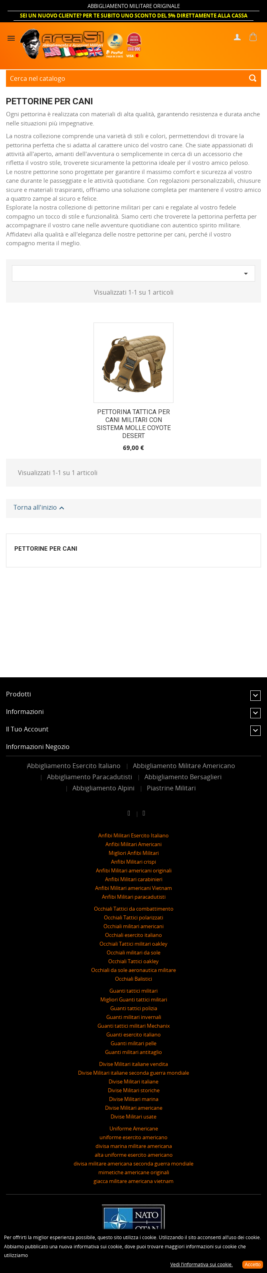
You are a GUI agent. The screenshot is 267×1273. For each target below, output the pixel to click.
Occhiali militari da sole (133, 952)
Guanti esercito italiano (133, 1034)
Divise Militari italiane (133, 1081)
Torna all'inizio (40, 508)
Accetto (253, 1264)
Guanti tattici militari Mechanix (133, 1025)
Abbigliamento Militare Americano (184, 765)
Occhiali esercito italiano (133, 935)
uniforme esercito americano (133, 1137)
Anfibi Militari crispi (133, 861)
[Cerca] (133, 78)
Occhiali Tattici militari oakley (133, 943)
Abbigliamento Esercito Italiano (74, 765)
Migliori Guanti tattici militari (133, 999)
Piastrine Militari (171, 788)
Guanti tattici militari (133, 990)
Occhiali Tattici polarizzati (133, 917)
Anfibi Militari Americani (133, 844)
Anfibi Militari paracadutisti (134, 896)
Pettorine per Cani (45, 548)
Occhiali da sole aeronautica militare (133, 970)
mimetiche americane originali (133, 1172)
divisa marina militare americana (133, 1146)
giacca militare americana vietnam (133, 1181)
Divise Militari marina (133, 1099)
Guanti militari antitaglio (133, 1052)
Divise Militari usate (133, 1116)
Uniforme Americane (133, 1128)
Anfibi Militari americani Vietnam (133, 888)
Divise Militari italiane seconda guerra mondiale (133, 1072)
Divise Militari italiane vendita (133, 1064)
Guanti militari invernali (133, 1017)
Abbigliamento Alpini (103, 788)
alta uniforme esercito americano (134, 1154)
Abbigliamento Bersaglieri (183, 776)
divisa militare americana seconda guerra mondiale (133, 1163)
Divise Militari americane (133, 1107)
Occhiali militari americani (133, 926)
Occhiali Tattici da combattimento (133, 908)
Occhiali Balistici (133, 978)
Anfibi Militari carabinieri (133, 879)
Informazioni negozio (38, 746)
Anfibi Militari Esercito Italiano (133, 835)
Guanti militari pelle (133, 1043)
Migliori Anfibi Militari (134, 852)
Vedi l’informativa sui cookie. (201, 1264)
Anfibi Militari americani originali (134, 870)
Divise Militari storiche (134, 1090)
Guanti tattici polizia (133, 1008)
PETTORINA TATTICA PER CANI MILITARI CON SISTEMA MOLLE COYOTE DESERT (134, 423)
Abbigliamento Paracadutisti (89, 776)
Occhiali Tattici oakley (133, 961)
